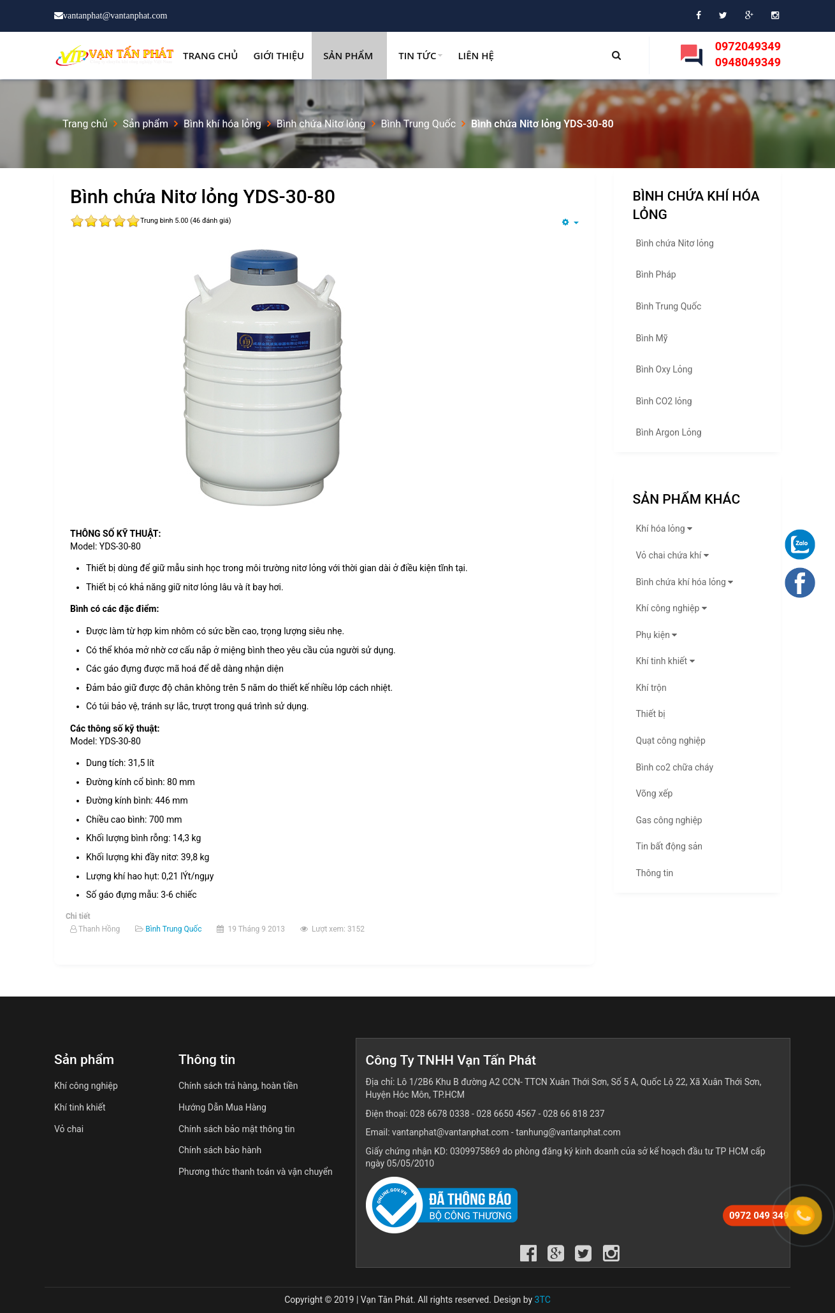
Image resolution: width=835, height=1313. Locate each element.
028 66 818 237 (574, 1114)
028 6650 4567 (506, 1114)
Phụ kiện (658, 635)
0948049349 (748, 62)
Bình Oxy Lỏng (664, 369)
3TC (543, 1300)
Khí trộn (651, 688)
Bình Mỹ (652, 338)
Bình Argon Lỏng (669, 432)
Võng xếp (654, 793)
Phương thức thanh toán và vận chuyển (255, 1172)
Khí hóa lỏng (666, 528)
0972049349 (748, 46)
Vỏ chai (69, 1129)
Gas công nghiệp (669, 820)
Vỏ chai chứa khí (674, 555)
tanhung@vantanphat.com (568, 1132)
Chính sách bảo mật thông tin (236, 1129)
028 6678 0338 (440, 1114)
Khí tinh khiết (667, 661)
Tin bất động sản (669, 846)
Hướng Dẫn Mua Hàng (222, 1107)
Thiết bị (650, 714)
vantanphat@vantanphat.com (450, 1132)
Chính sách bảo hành (219, 1150)
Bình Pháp (656, 274)
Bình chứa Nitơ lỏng (675, 243)
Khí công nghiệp (673, 608)
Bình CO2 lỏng (664, 401)
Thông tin (655, 873)
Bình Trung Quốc (173, 929)
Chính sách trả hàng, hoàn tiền (238, 1086)
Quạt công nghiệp (671, 740)
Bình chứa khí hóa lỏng (686, 582)
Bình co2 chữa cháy (675, 767)
